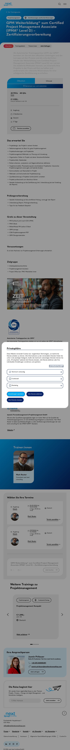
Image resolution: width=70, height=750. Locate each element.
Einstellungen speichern (15, 394)
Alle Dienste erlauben (15, 400)
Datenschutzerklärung (56, 366)
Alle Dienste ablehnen (35, 394)
